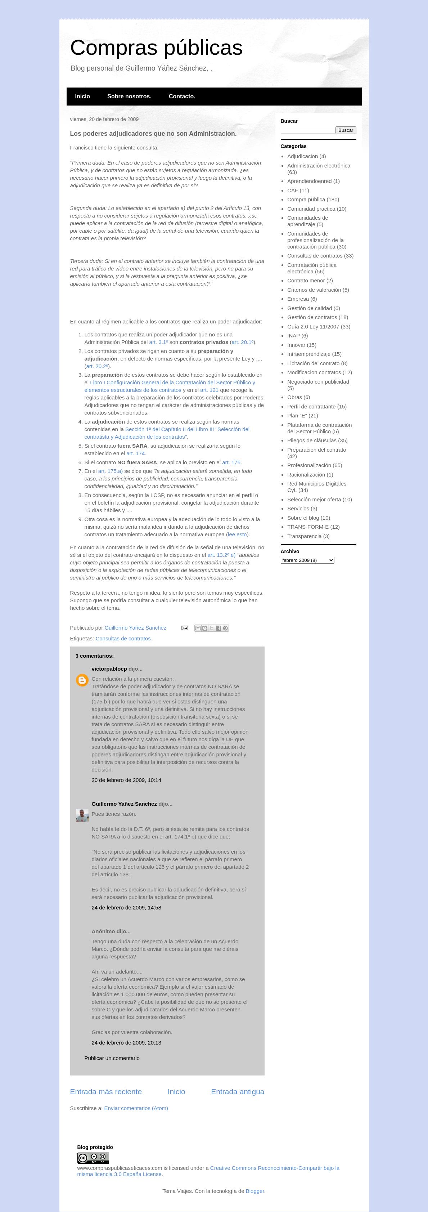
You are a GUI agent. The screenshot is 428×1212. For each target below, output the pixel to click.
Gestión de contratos (312, 317)
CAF (292, 190)
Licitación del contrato (313, 363)
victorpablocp (109, 669)
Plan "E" (297, 415)
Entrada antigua (237, 1091)
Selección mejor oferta (314, 499)
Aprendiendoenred (309, 181)
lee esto (237, 534)
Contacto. (182, 96)
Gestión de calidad (309, 308)
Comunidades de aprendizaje (307, 221)
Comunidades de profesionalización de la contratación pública (315, 240)
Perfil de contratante (311, 406)
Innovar (296, 345)
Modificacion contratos (314, 372)
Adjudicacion (302, 156)
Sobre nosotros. (129, 96)
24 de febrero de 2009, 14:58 (127, 907)
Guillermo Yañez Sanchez (124, 804)
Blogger (255, 1191)
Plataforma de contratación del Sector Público (319, 428)
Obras (294, 397)
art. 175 (231, 462)
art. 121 (209, 390)
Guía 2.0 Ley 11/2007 (313, 326)
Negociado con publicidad (318, 382)
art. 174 (135, 453)
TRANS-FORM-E (308, 527)
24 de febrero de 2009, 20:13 (127, 1042)
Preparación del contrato (316, 450)
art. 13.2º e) (221, 555)
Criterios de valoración (314, 290)
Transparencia (304, 536)
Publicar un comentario (112, 1058)
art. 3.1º (158, 342)
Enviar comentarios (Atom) (136, 1108)
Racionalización (306, 474)
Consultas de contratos (122, 638)
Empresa (298, 299)
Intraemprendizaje (308, 354)
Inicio (82, 96)
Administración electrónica (318, 165)
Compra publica (306, 199)
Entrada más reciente (106, 1091)
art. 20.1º (243, 342)
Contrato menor (306, 280)
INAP (293, 335)
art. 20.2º (97, 366)
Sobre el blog (303, 518)
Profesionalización (309, 465)
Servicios (298, 508)
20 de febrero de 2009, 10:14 (127, 780)
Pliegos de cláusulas (312, 440)
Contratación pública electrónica (312, 268)
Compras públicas (156, 47)
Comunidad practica (311, 209)
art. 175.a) (110, 471)
